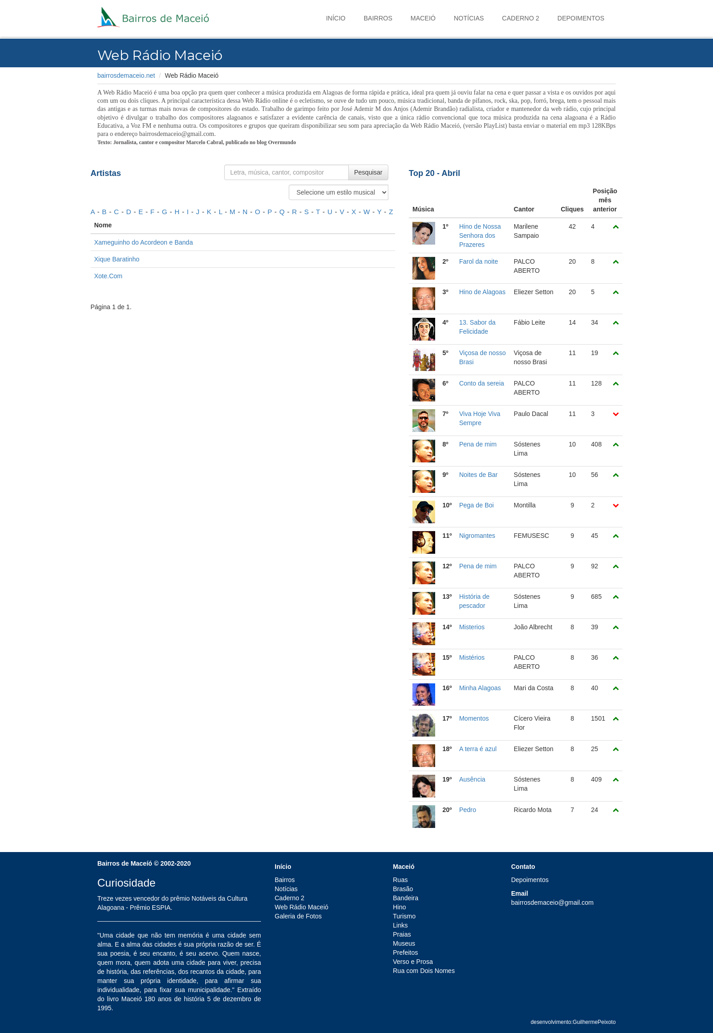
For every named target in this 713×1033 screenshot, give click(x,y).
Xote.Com (108, 276)
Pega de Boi (476, 505)
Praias (402, 934)
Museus (404, 943)
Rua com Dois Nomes (424, 970)
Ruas (400, 879)
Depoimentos (580, 18)
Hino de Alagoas (482, 292)
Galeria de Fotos (298, 916)
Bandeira (405, 898)
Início (336, 18)
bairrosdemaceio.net (126, 75)
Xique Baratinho (117, 259)
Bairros (378, 18)
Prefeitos (405, 952)
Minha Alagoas (480, 688)
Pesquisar (368, 172)
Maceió (423, 18)
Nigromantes (477, 535)
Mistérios (472, 657)
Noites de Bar (478, 474)
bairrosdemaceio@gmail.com (552, 902)
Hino (399, 907)
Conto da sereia (481, 383)
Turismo (404, 916)
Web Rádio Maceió (301, 907)
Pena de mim (478, 444)
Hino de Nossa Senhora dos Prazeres (480, 235)
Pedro (467, 809)
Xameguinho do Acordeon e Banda (143, 242)
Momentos (474, 718)
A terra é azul (478, 748)
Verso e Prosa (413, 961)
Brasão (403, 889)
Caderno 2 (520, 18)
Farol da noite (478, 261)
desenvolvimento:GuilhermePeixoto (573, 1022)
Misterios (472, 627)
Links (400, 925)
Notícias (469, 18)
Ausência (472, 779)
